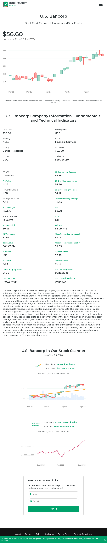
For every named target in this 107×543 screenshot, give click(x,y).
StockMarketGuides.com (72, 539)
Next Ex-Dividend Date (65, 278)
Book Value (8, 243)
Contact (28, 534)
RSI (56, 207)
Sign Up (53, 508)
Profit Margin (9, 207)
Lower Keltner (61, 261)
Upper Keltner (61, 252)
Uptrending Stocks (66, 364)
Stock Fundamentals (64, 426)
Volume (58, 225)
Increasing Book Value (66, 422)
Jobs (38, 534)
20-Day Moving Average (66, 181)
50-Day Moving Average (66, 190)
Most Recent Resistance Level (68, 243)
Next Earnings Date (63, 269)
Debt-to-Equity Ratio (12, 269)
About (18, 534)
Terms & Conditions (83, 534)
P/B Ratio (7, 252)
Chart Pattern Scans (66, 368)
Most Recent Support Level (67, 234)
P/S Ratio (7, 261)
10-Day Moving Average (65, 172)
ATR (57, 216)
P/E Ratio (7, 181)
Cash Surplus (9, 278)
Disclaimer (49, 534)
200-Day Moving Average (66, 199)
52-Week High (9, 225)
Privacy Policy (64, 534)
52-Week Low (9, 234)
